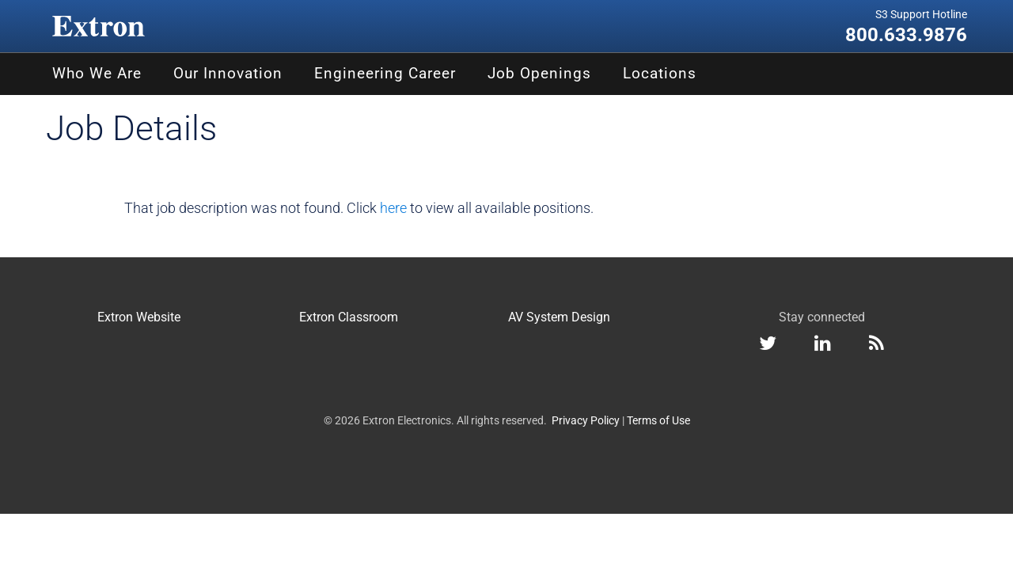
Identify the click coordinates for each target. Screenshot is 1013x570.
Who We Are (97, 73)
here (393, 208)
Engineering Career (385, 73)
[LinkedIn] (822, 345)
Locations (659, 73)
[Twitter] (767, 345)
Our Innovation (228, 73)
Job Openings (539, 73)
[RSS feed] (876, 345)
